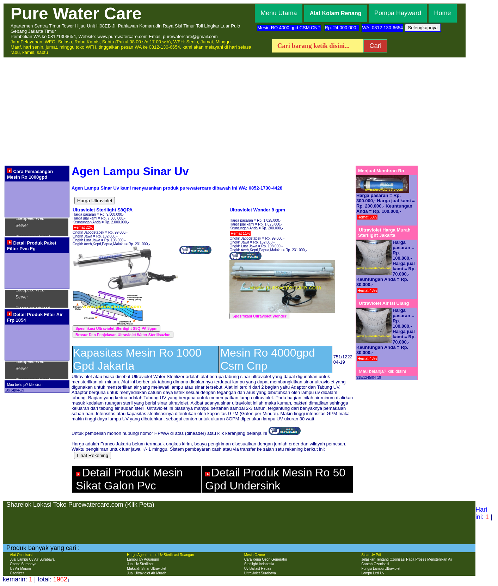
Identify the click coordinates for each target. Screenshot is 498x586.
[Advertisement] (249, 111)
